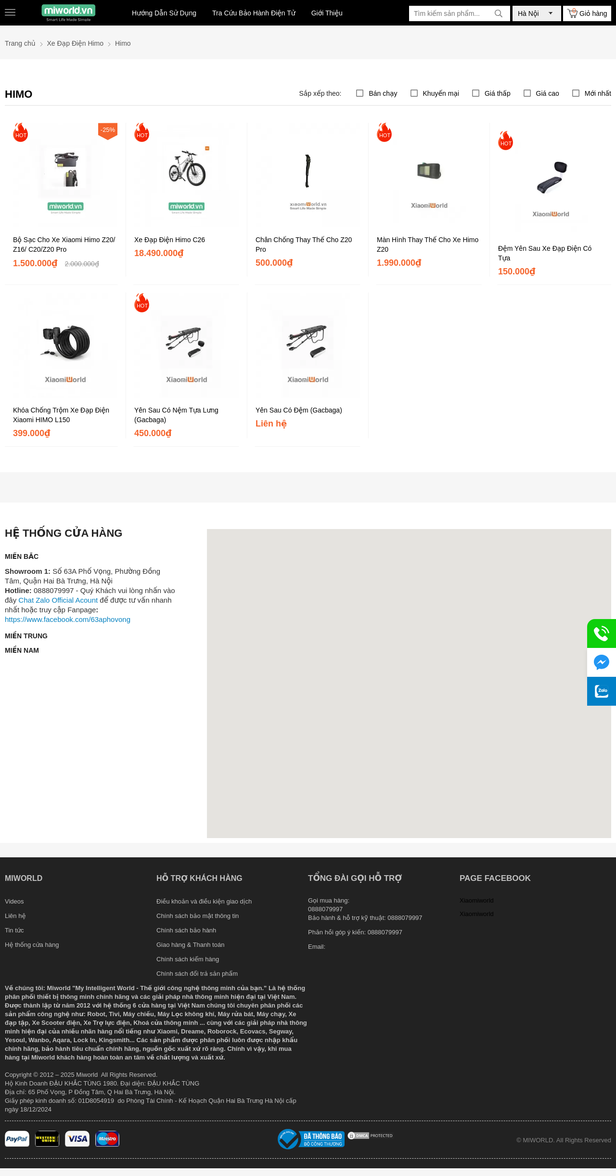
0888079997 (385, 932)
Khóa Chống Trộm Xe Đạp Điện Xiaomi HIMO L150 (61, 415)
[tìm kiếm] (498, 13)
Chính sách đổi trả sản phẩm (197, 973)
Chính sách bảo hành (186, 930)
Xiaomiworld (477, 900)
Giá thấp (498, 93)
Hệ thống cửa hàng (32, 944)
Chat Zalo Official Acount (58, 600)
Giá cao (547, 93)
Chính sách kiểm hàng (187, 959)
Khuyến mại (441, 93)
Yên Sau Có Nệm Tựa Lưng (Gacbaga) (176, 415)
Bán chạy (383, 93)
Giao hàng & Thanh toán (190, 944)
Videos (14, 901)
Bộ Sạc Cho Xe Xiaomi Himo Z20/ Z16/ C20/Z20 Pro (64, 244)
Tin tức (14, 930)
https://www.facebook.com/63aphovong (67, 619)
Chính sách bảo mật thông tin (197, 915)
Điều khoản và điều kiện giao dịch (204, 901)
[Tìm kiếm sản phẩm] (459, 13)
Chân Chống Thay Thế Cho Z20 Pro (304, 244)
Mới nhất (598, 93)
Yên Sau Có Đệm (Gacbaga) (299, 410)
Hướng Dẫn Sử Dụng (164, 13)
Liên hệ (15, 915)
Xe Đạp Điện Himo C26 (169, 240)
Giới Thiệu (327, 13)
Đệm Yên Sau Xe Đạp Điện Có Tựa (544, 253)
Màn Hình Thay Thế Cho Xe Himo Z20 (427, 244)
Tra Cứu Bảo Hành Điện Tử (253, 13)
